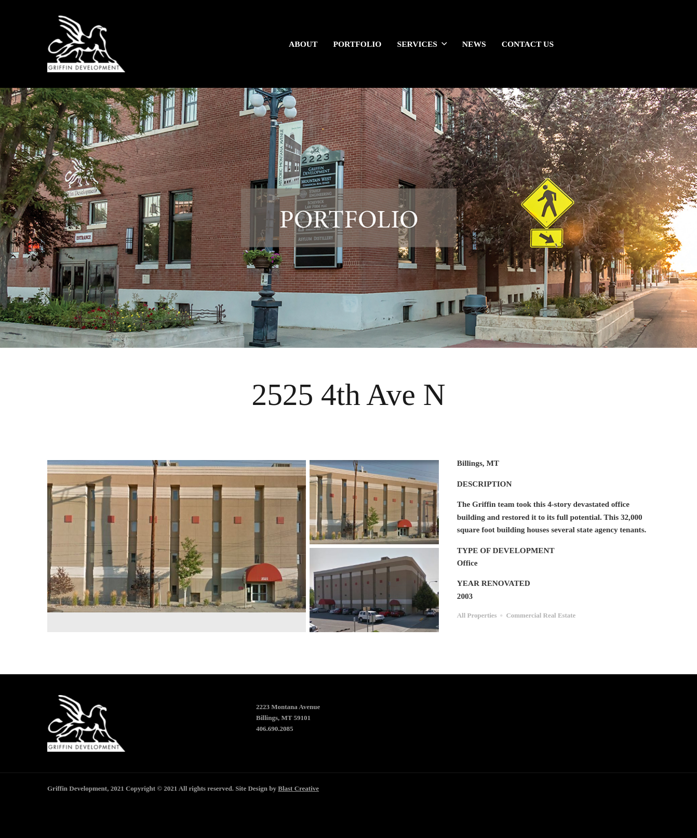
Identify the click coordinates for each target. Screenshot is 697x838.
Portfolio (357, 45)
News (474, 45)
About (303, 45)
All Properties (477, 615)
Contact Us (528, 45)
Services (422, 45)
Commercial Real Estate (541, 615)
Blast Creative (298, 788)
